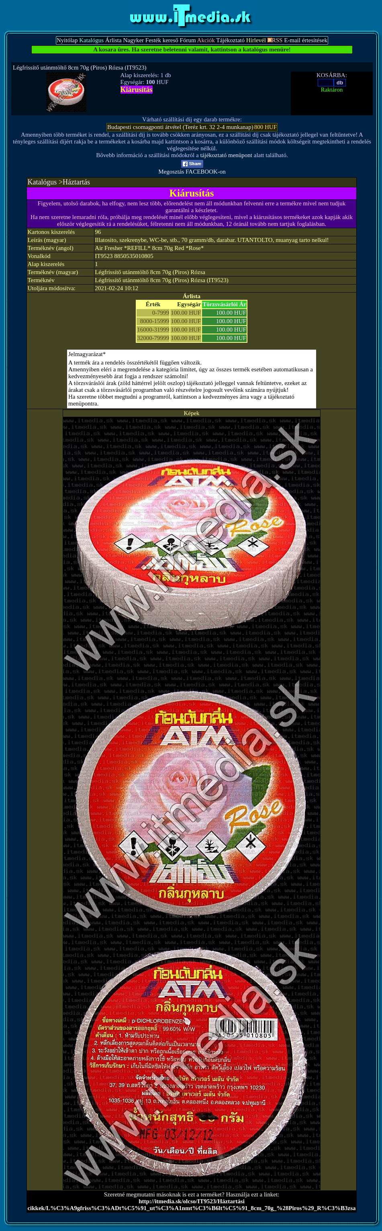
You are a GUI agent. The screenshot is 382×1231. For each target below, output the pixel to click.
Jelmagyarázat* (87, 354)
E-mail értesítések (305, 40)
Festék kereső (161, 40)
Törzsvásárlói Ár (224, 304)
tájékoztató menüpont (226, 155)
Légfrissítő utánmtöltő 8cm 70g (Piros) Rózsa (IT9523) (79, 67)
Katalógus (42, 182)
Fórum (188, 40)
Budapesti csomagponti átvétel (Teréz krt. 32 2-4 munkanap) (180, 127)
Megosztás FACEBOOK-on (192, 169)
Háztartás (76, 182)
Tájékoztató (230, 40)
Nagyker (133, 40)
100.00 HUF (231, 312)
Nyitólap (67, 40)
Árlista (113, 40)
